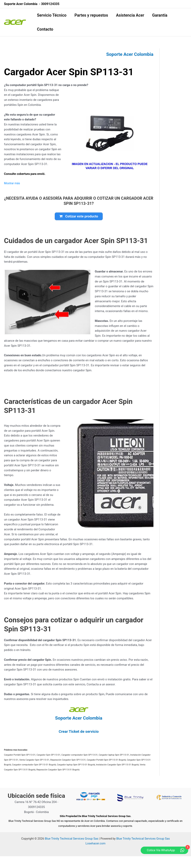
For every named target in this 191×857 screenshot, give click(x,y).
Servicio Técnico (52, 15)
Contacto (45, 29)
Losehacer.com (95, 844)
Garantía (159, 15)
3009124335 (50, 4)
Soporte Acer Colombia (128, 54)
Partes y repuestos (91, 15)
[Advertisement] (178, 108)
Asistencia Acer (130, 15)
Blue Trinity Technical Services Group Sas (71, 839)
